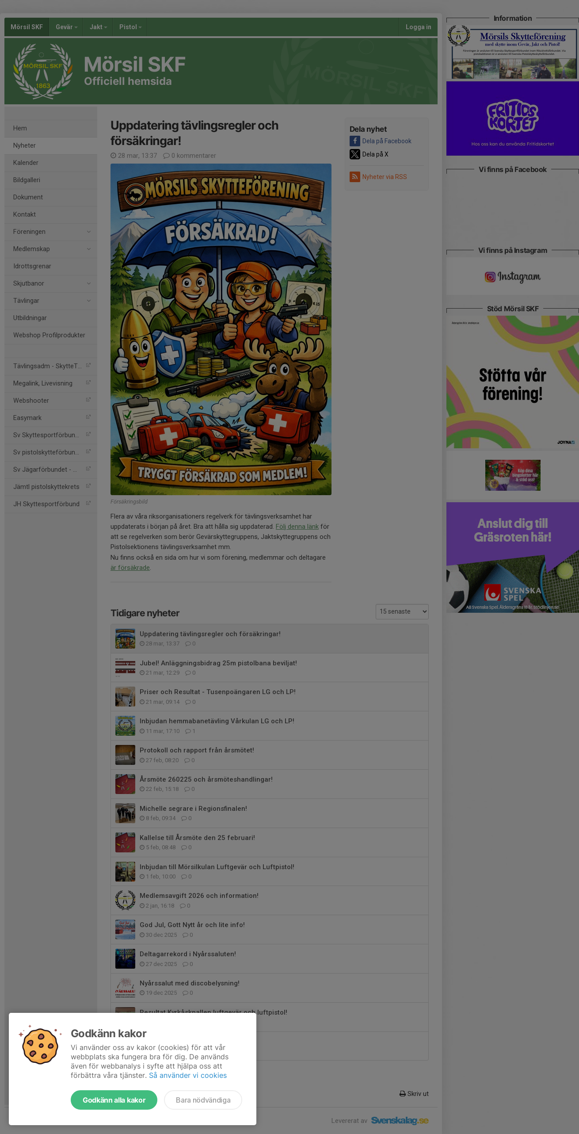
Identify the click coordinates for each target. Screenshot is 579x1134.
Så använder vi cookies (188, 1075)
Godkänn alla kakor (114, 1100)
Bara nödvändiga (203, 1100)
